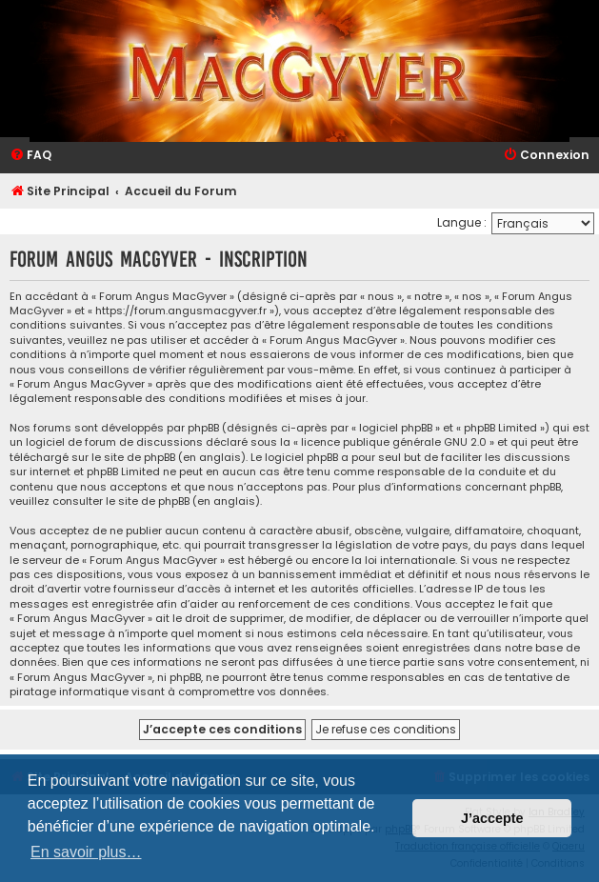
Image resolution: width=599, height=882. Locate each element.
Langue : (462, 222)
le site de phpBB (133, 458)
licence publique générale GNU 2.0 (394, 442)
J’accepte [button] (492, 818)
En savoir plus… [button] (86, 852)
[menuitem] (30, 156)
